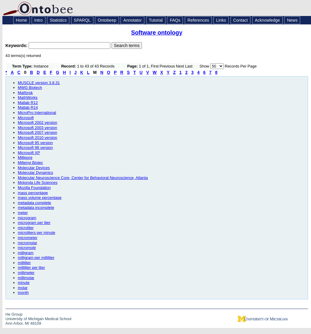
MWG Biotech (30, 87)
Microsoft (26, 117)
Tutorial (156, 20)
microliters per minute (36, 232)
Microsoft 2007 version (37, 132)
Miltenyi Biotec (30, 162)
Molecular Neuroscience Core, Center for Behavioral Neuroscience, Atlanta (83, 177)
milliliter (24, 262)
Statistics (58, 20)
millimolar (26, 278)
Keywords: (17, 45)
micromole (27, 247)
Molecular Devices (34, 167)
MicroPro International (37, 112)
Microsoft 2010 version (37, 137)
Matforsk (25, 92)
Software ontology (156, 32)
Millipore (25, 157)
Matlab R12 (28, 102)
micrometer (27, 237)
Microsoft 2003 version (37, 127)
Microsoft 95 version (35, 142)
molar (23, 287)
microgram (27, 218)
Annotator (132, 20)
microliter (26, 227)
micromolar (27, 243)
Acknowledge (267, 20)
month (23, 292)
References (198, 20)
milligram (25, 252)
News (292, 20)
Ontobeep (107, 20)
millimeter (26, 272)
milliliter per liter (31, 267)
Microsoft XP (29, 152)
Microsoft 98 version (35, 147)
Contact (240, 20)
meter (23, 212)
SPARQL (82, 20)
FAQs (175, 20)
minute (24, 282)
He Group (13, 314)
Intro (38, 20)
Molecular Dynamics (35, 172)
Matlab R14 (28, 107)
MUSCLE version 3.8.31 (39, 82)
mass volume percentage (39, 197)
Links (221, 20)
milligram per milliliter (36, 257)
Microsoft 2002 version (37, 122)
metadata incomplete (36, 207)
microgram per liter (34, 222)
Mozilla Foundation (34, 187)
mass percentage (33, 193)
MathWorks (28, 97)
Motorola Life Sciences (38, 182)
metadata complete (34, 202)
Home (21, 20)
